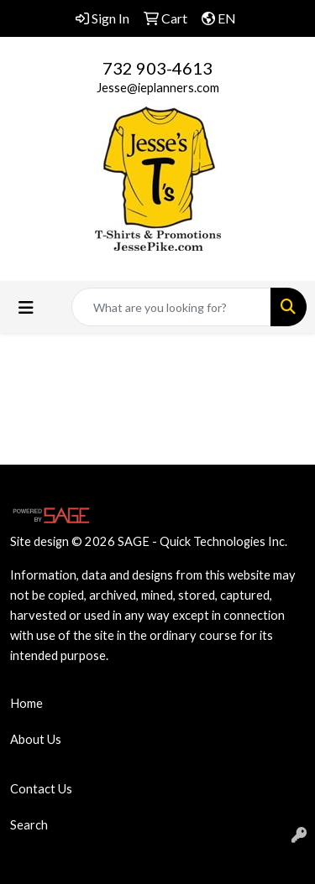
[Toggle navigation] (26, 307)
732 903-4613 (157, 68)
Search (29, 825)
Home (26, 703)
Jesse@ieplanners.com (158, 88)
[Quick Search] (171, 307)
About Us (35, 739)
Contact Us (41, 789)
